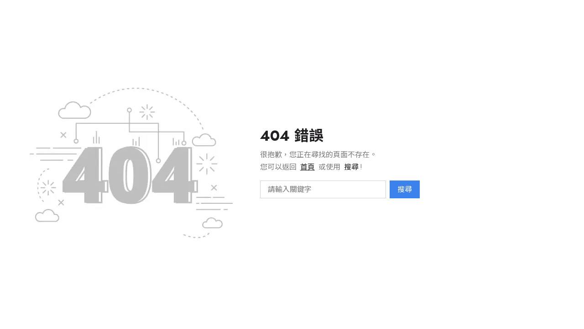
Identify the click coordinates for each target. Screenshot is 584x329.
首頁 (307, 167)
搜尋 (404, 189)
